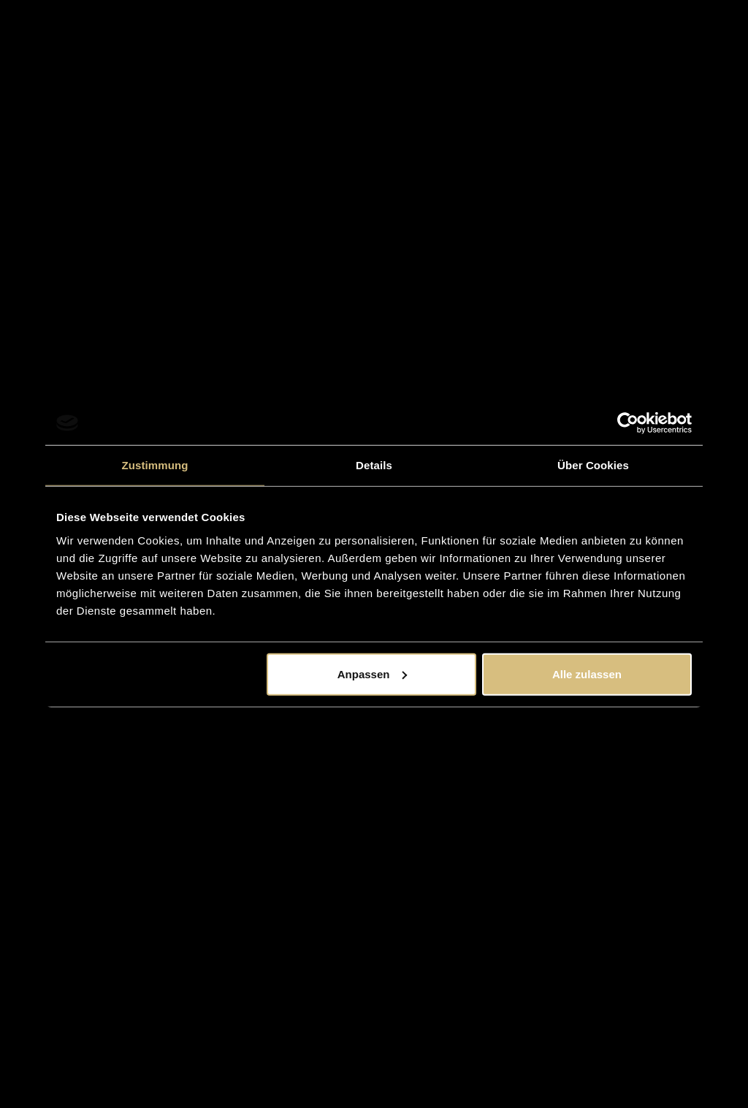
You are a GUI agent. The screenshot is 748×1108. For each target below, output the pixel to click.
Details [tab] (374, 465)
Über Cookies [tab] (593, 465)
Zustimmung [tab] (155, 465)
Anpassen (372, 673)
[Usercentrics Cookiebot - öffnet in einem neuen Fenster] (628, 423)
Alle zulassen (587, 673)
